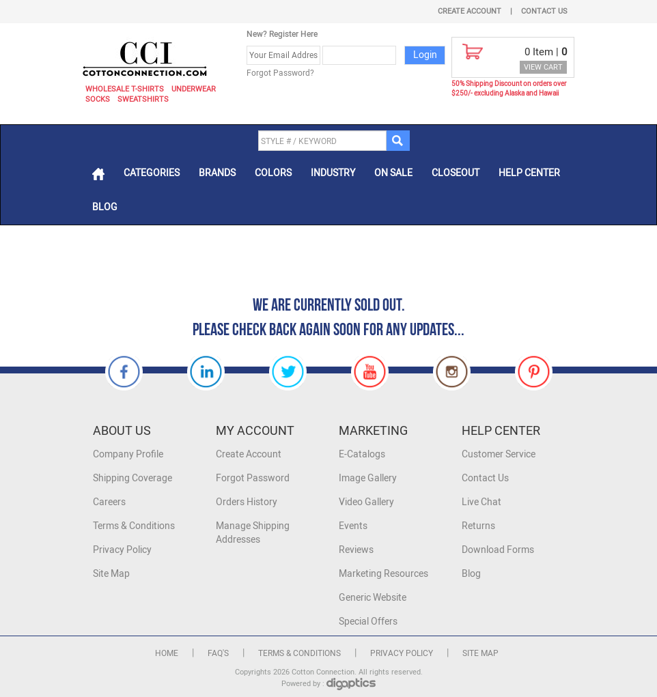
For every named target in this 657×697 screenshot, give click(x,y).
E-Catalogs (362, 454)
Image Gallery (368, 478)
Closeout (455, 173)
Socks (97, 99)
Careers (109, 502)
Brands (217, 173)
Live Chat (481, 502)
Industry (333, 173)
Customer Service (498, 454)
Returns (478, 526)
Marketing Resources (383, 574)
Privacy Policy (122, 550)
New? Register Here (282, 34)
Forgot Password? (280, 73)
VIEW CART (543, 67)
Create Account (469, 11)
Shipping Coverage (132, 478)
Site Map (111, 574)
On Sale (393, 173)
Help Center (529, 173)
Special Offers (368, 621)
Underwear (193, 89)
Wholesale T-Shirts (124, 89)
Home (166, 653)
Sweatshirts (143, 99)
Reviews (356, 550)
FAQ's (218, 653)
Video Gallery (366, 502)
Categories (152, 173)
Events (353, 526)
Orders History (246, 502)
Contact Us (544, 11)
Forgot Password (253, 478)
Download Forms (498, 550)
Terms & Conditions (134, 526)
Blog (104, 207)
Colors (273, 173)
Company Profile (128, 454)
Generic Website (372, 597)
